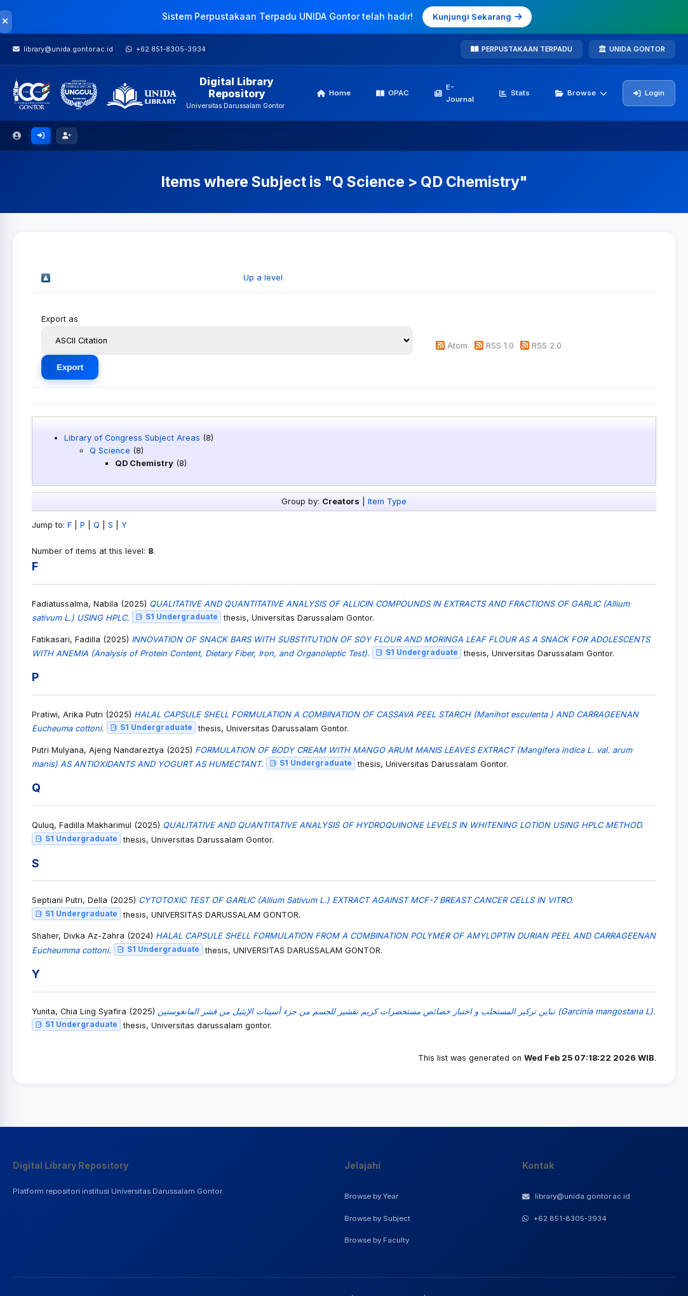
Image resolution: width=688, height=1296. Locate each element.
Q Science (110, 450)
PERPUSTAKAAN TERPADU (521, 49)
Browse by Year (371, 1196)
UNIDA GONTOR (632, 49)
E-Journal (454, 93)
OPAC (392, 92)
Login (648, 92)
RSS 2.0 (547, 345)
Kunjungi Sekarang (477, 16)
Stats (514, 92)
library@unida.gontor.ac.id (576, 1196)
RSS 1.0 (500, 345)
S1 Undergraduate (176, 616)
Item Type (387, 501)
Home (334, 92)
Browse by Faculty (376, 1240)
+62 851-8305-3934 (564, 1218)
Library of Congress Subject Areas (132, 438)
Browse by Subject (377, 1218)
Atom (457, 345)
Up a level (263, 277)
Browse (581, 92)
